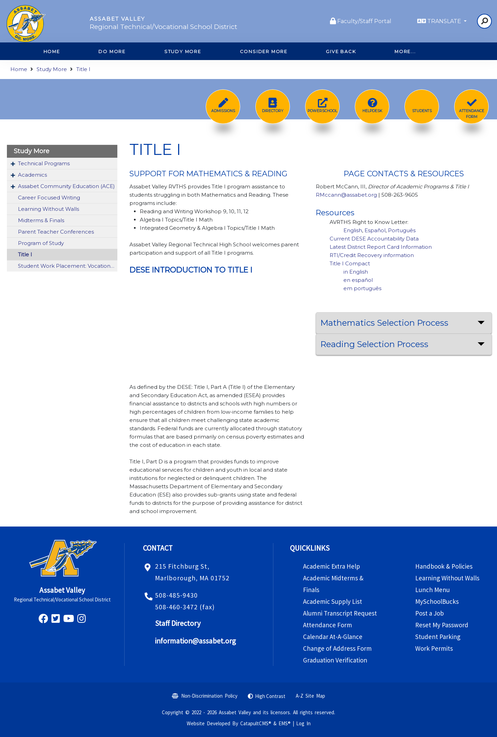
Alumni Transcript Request (340, 613)
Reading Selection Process (374, 344)
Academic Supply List (332, 601)
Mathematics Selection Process (384, 323)
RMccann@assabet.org (346, 194)
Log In (303, 723)
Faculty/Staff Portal (364, 21)
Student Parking (437, 636)
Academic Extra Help (331, 566)
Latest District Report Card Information (381, 247)
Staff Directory (178, 623)
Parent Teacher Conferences (56, 231)
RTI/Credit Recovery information (372, 255)
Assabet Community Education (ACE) (66, 186)
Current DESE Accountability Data (374, 238)
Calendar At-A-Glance (332, 636)
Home (18, 69)
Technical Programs (44, 163)
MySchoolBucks (437, 601)
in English (355, 271)
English (352, 230)
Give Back (341, 51)
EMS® (285, 723)
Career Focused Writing (49, 197)
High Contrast (270, 696)
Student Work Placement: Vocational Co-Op (67, 266)
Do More (112, 51)
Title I (83, 69)
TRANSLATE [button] (444, 21)
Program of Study (41, 243)
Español (375, 230)
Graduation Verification (335, 660)
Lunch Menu (432, 590)
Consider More (264, 51)
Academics (32, 174)
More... (405, 51)
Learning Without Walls (48, 209)
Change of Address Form (337, 648)
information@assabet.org (195, 641)
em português (362, 288)
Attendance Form (327, 625)
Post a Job (429, 613)
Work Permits (434, 648)
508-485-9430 (176, 595)
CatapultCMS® (255, 723)
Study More (182, 51)
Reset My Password (441, 625)
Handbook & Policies (443, 566)
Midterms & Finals (41, 220)
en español (358, 280)
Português (402, 230)
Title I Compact (350, 263)
